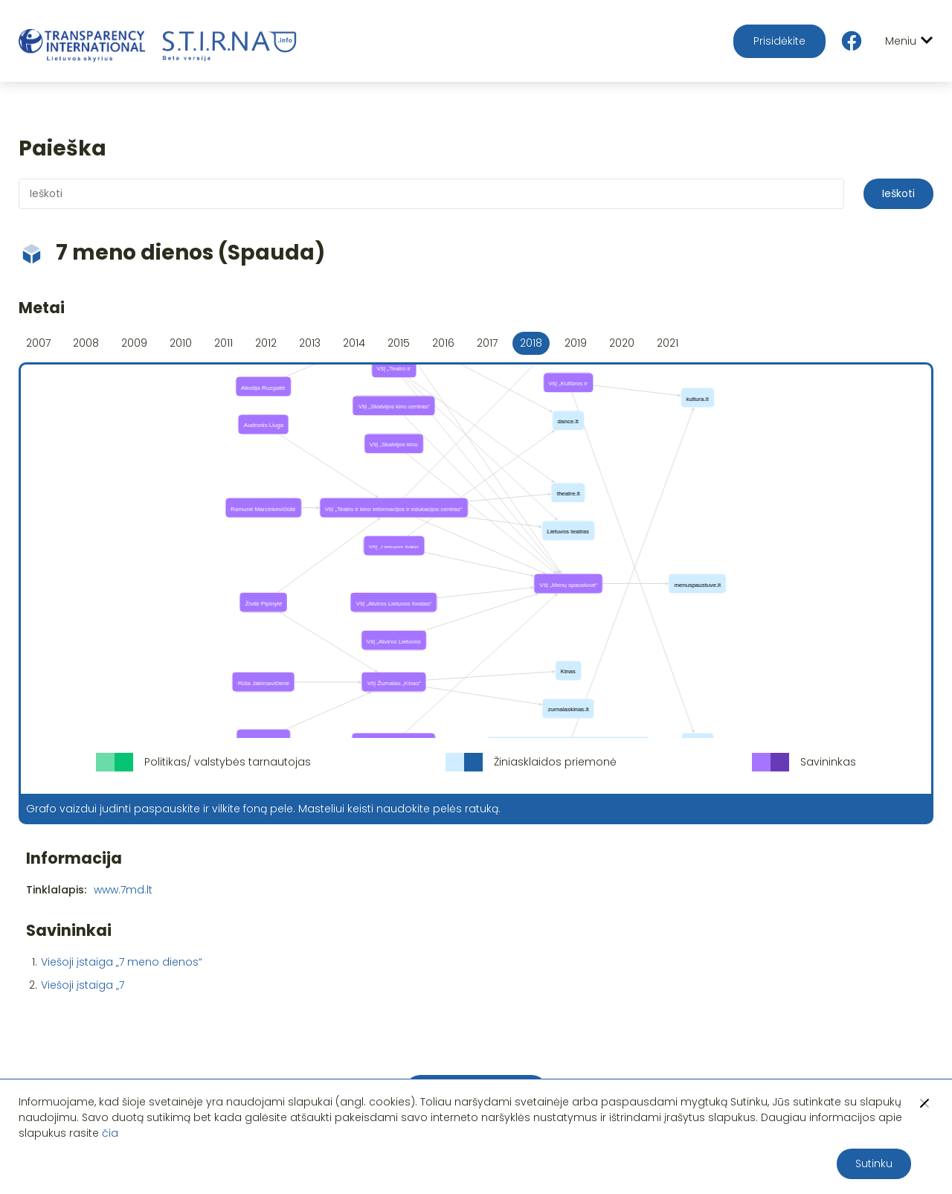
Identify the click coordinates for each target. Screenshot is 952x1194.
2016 (443, 343)
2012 (266, 343)
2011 (223, 343)
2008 (86, 343)
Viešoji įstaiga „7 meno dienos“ (121, 961)
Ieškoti (898, 193)
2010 (181, 343)
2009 (134, 343)
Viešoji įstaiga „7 (82, 985)
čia (110, 1133)
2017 (487, 343)
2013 (310, 343)
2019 (576, 343)
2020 (621, 343)
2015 (398, 343)
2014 (354, 343)
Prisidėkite (779, 40)
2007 (38, 343)
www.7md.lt (123, 889)
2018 (531, 343)
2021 (667, 343)
